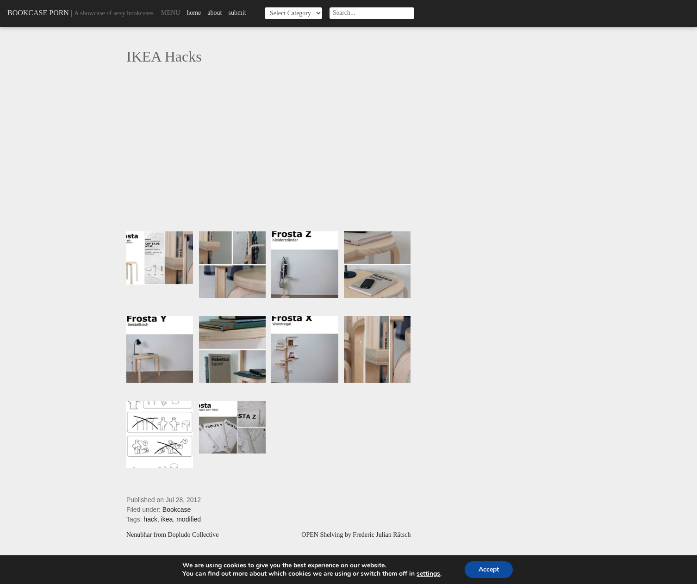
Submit (237, 12)
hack (150, 519)
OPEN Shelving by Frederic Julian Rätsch (356, 535)
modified (188, 519)
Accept (489, 569)
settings (428, 574)
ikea (167, 519)
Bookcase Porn (38, 13)
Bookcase (176, 509)
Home (194, 12)
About (214, 12)
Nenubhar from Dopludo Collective (172, 535)
